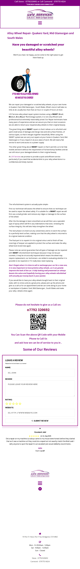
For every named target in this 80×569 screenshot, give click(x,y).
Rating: (8, 400)
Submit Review (39, 421)
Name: (8, 367)
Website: (9, 408)
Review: (8, 379)
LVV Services (16, 156)
